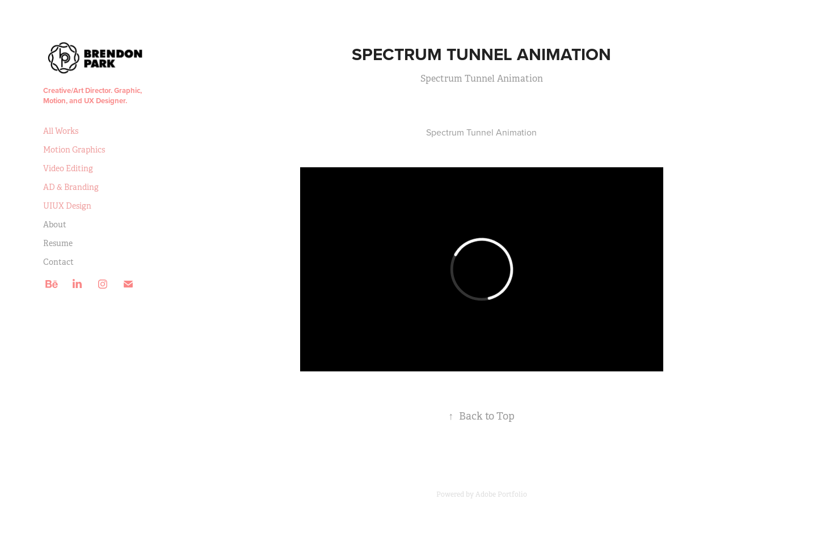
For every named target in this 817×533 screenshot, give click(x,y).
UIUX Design (67, 206)
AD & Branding (71, 187)
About (54, 224)
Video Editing (68, 168)
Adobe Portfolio (501, 494)
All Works (60, 131)
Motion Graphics (74, 150)
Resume (58, 243)
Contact (58, 262)
